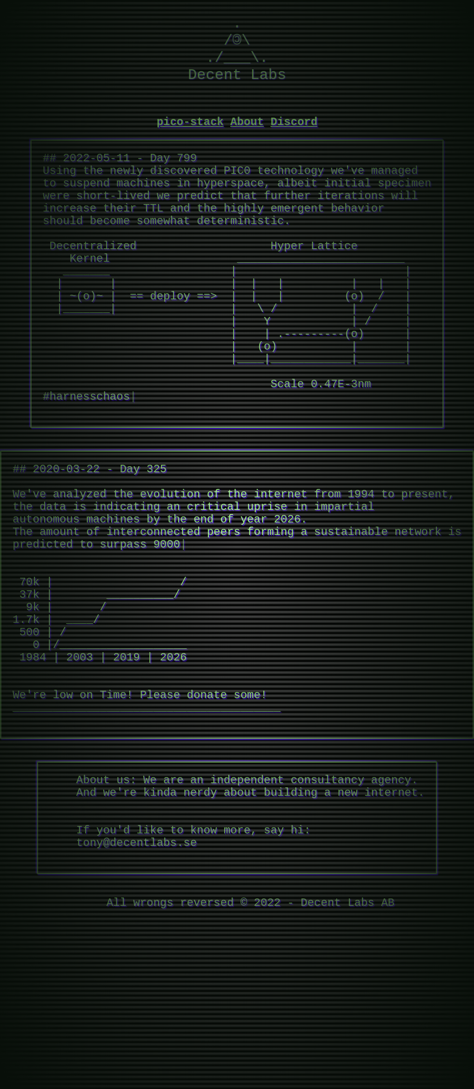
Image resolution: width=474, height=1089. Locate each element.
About (247, 136)
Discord (294, 136)
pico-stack (190, 136)
